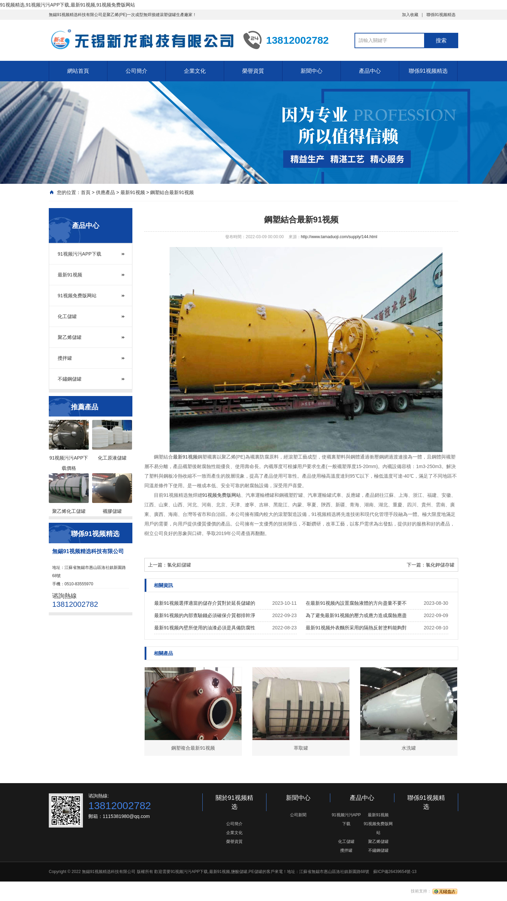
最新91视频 (132, 192)
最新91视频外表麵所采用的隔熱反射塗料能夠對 (356, 627)
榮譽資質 (253, 71)
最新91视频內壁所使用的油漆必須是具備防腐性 (204, 627)
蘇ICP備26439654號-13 (395, 871)
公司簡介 (136, 71)
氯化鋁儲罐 (179, 565)
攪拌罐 (65, 358)
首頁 (85, 192)
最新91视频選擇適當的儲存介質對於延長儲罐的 (204, 603)
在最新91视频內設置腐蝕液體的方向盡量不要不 (356, 603)
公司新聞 (298, 815)
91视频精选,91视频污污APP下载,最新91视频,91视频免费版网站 (67, 5)
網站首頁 (78, 71)
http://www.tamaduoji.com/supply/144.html (339, 236)
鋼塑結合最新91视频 (172, 192)
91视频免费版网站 (77, 295)
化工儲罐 (67, 316)
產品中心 (370, 71)
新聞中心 (311, 71)
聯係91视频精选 (440, 14)
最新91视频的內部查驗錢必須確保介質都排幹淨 (204, 615)
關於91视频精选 (234, 802)
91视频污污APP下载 (79, 254)
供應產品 (105, 192)
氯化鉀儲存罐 (440, 565)
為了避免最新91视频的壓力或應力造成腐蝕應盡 (356, 615)
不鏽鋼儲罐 (70, 379)
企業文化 (195, 71)
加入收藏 (410, 14)
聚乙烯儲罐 (70, 337)
